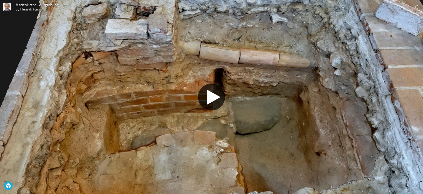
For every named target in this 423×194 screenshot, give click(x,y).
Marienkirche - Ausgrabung (37, 4)
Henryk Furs (30, 9)
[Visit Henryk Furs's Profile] (7, 7)
